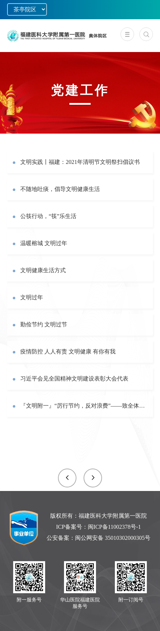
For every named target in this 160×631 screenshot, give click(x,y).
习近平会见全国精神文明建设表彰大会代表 (74, 379)
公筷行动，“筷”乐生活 (48, 216)
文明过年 (31, 297)
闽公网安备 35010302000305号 (112, 538)
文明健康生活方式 (43, 270)
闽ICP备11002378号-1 (114, 527)
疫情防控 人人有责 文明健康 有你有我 (68, 351)
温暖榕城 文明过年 (43, 243)
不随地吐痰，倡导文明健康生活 (60, 189)
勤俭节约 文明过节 (43, 324)
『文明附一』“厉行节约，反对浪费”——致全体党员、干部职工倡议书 (84, 406)
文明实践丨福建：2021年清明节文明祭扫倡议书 (80, 162)
